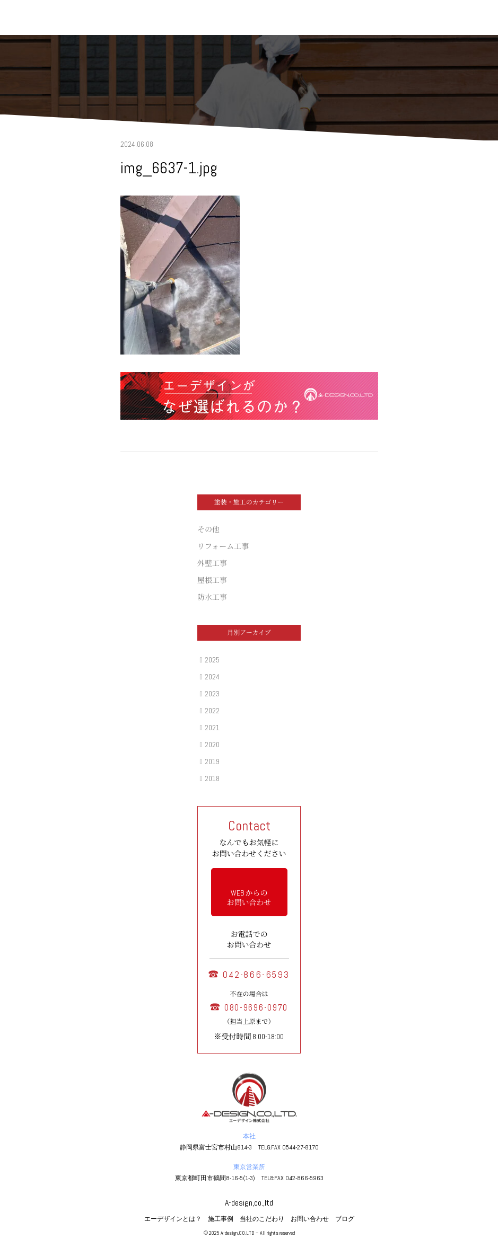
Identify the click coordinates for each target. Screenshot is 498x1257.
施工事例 (220, 1219)
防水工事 (212, 597)
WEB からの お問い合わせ (249, 897)
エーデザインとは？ (173, 1219)
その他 (208, 529)
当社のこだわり (262, 1219)
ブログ (344, 1219)
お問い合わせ (310, 1219)
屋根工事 (212, 580)
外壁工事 (212, 563)
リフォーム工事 (223, 546)
